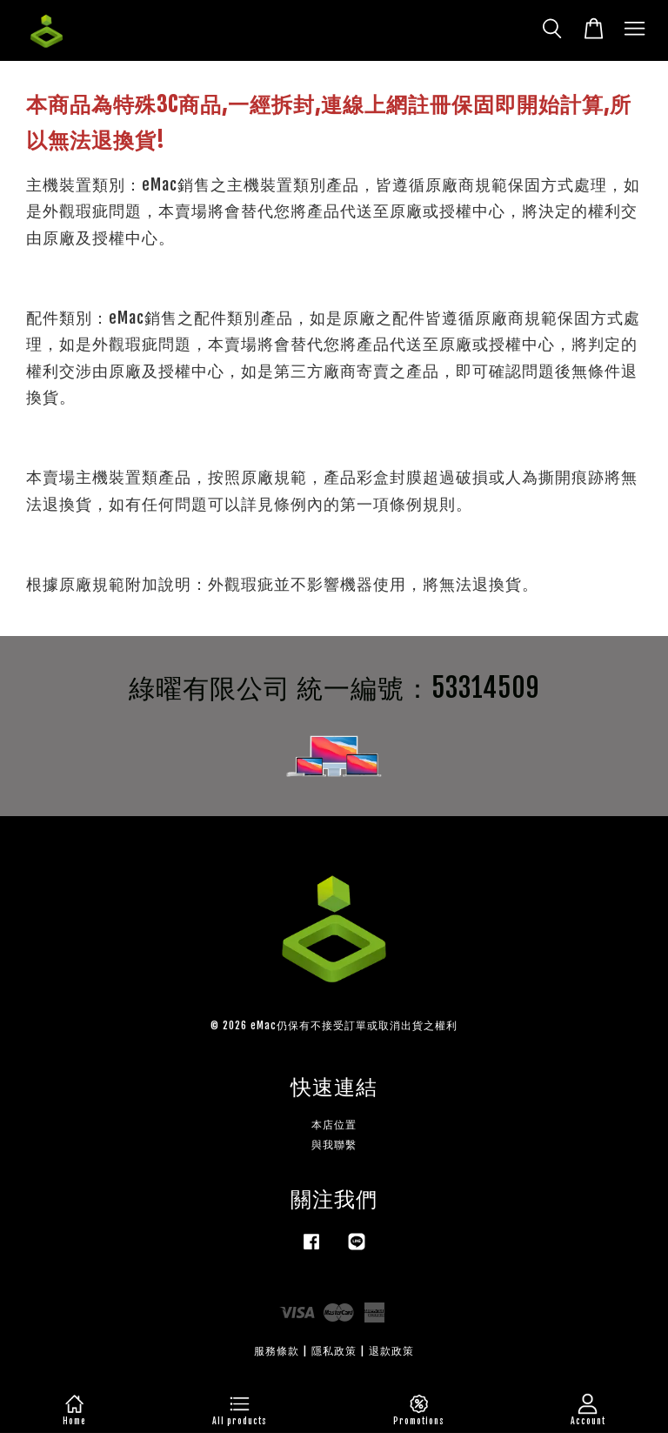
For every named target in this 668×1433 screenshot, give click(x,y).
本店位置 (334, 1124)
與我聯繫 (334, 1144)
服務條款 (276, 1350)
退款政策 (391, 1350)
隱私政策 (334, 1350)
